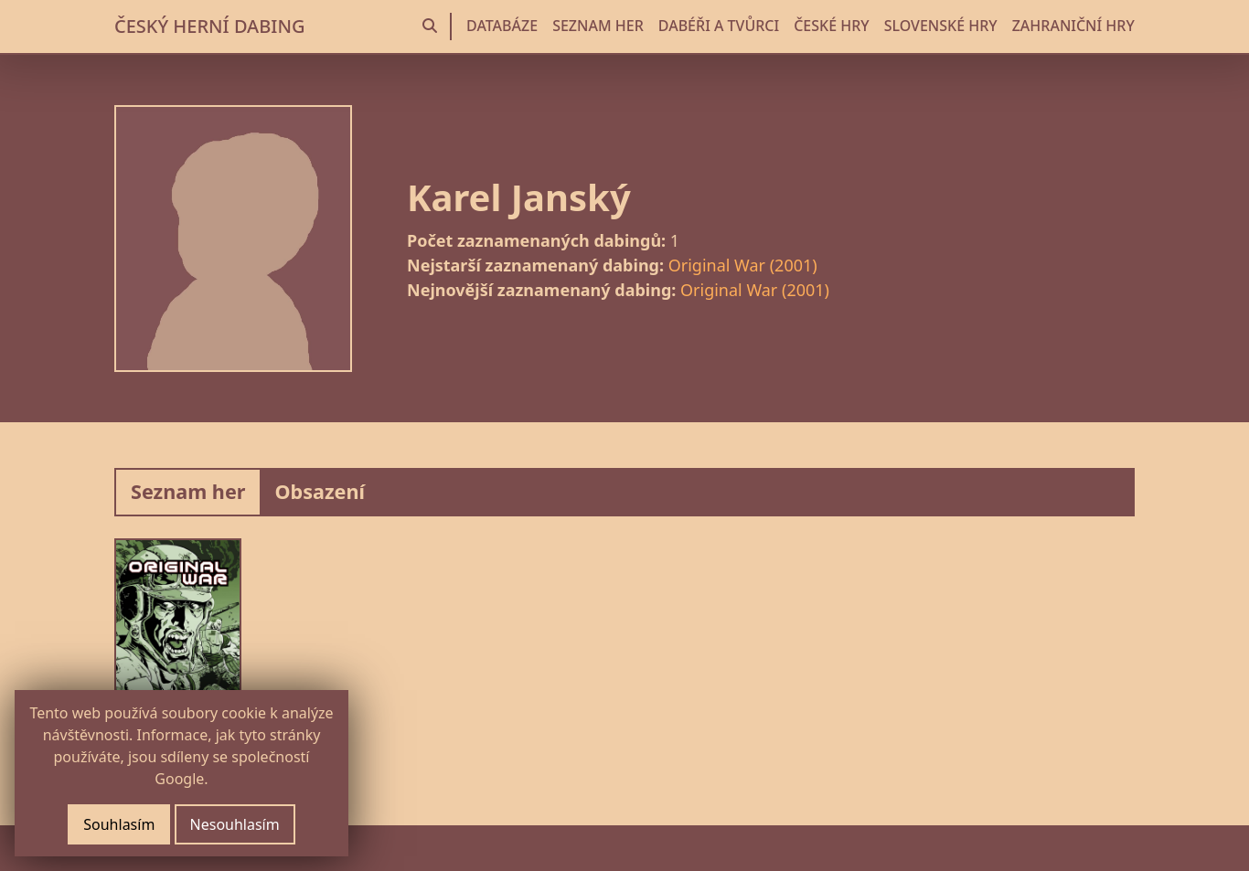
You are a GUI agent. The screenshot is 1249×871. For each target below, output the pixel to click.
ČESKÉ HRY (831, 26)
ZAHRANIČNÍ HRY (1073, 26)
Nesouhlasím (235, 824)
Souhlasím (119, 824)
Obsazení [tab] (319, 491)
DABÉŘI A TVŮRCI (718, 26)
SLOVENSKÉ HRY (941, 26)
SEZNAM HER (598, 26)
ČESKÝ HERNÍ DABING (209, 26)
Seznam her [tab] (188, 491)
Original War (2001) (742, 265)
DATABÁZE (502, 26)
